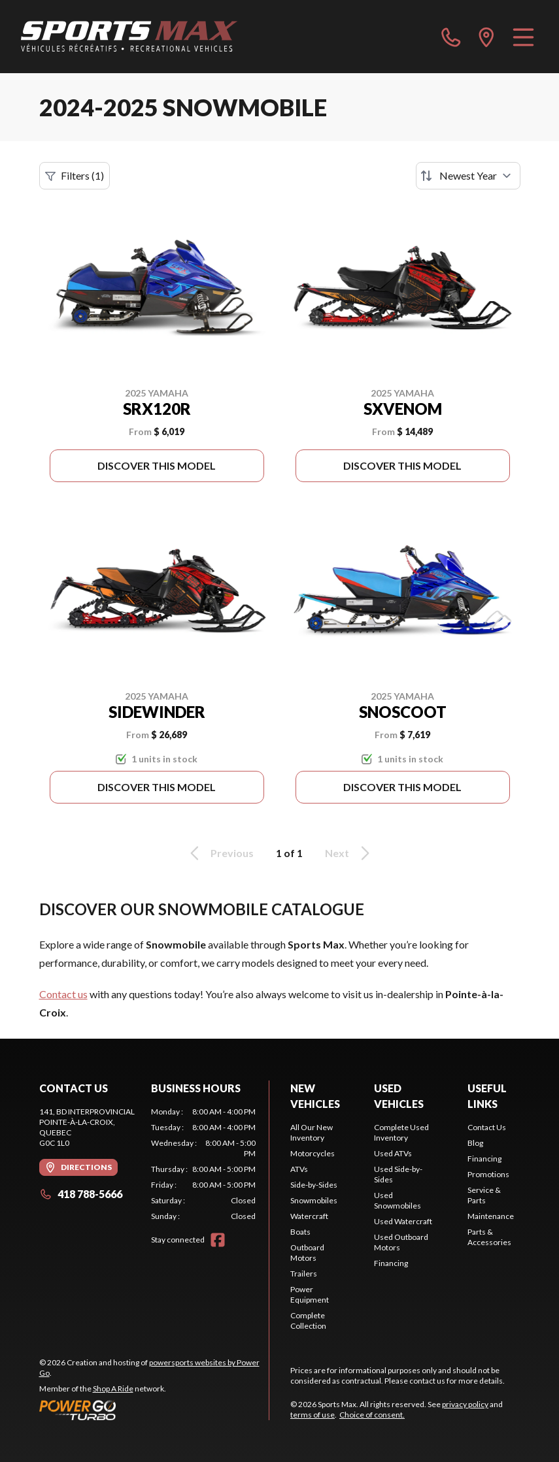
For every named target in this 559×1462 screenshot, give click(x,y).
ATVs (299, 1169)
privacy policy (465, 1404)
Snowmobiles (313, 1200)
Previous (220, 853)
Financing (391, 1263)
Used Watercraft (403, 1221)
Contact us (63, 994)
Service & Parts (484, 1195)
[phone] (451, 36)
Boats (300, 1232)
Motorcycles (312, 1153)
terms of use (312, 1415)
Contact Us (486, 1127)
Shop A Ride (113, 1388)
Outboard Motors (307, 1253)
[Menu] (523, 37)
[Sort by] (468, 175)
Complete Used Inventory (401, 1132)
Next (349, 853)
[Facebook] (218, 1240)
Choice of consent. (372, 1415)
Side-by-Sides (313, 1185)
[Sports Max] (129, 36)
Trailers (303, 1273)
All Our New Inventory (311, 1132)
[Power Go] (154, 1409)
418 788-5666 (80, 1194)
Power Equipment (309, 1294)
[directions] (486, 36)
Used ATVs (393, 1153)
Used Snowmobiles (397, 1200)
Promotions (488, 1174)
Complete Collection (308, 1320)
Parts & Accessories (489, 1237)
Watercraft (309, 1216)
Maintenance (490, 1216)
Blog (475, 1143)
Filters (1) (74, 176)
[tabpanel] (203, 1164)
